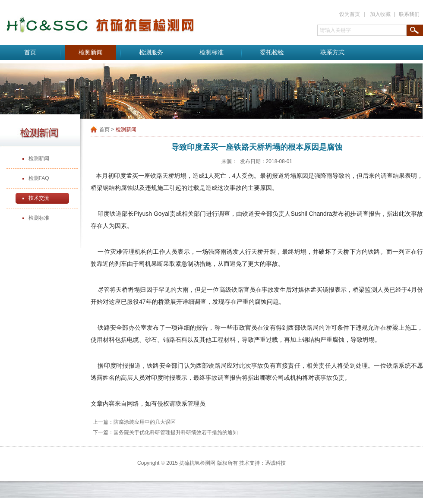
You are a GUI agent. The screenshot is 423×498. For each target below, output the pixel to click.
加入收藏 (380, 14)
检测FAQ (38, 178)
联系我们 (409, 14)
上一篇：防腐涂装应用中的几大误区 (134, 422)
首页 (30, 52)
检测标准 (211, 52)
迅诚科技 (275, 463)
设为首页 (349, 14)
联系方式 (332, 52)
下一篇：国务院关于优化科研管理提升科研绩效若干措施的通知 (165, 432)
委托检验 (272, 52)
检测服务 (151, 52)
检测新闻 (91, 52)
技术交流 (38, 198)
